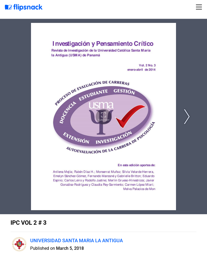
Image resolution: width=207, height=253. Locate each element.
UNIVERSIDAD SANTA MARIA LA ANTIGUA (76, 240)
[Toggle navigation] (199, 7)
